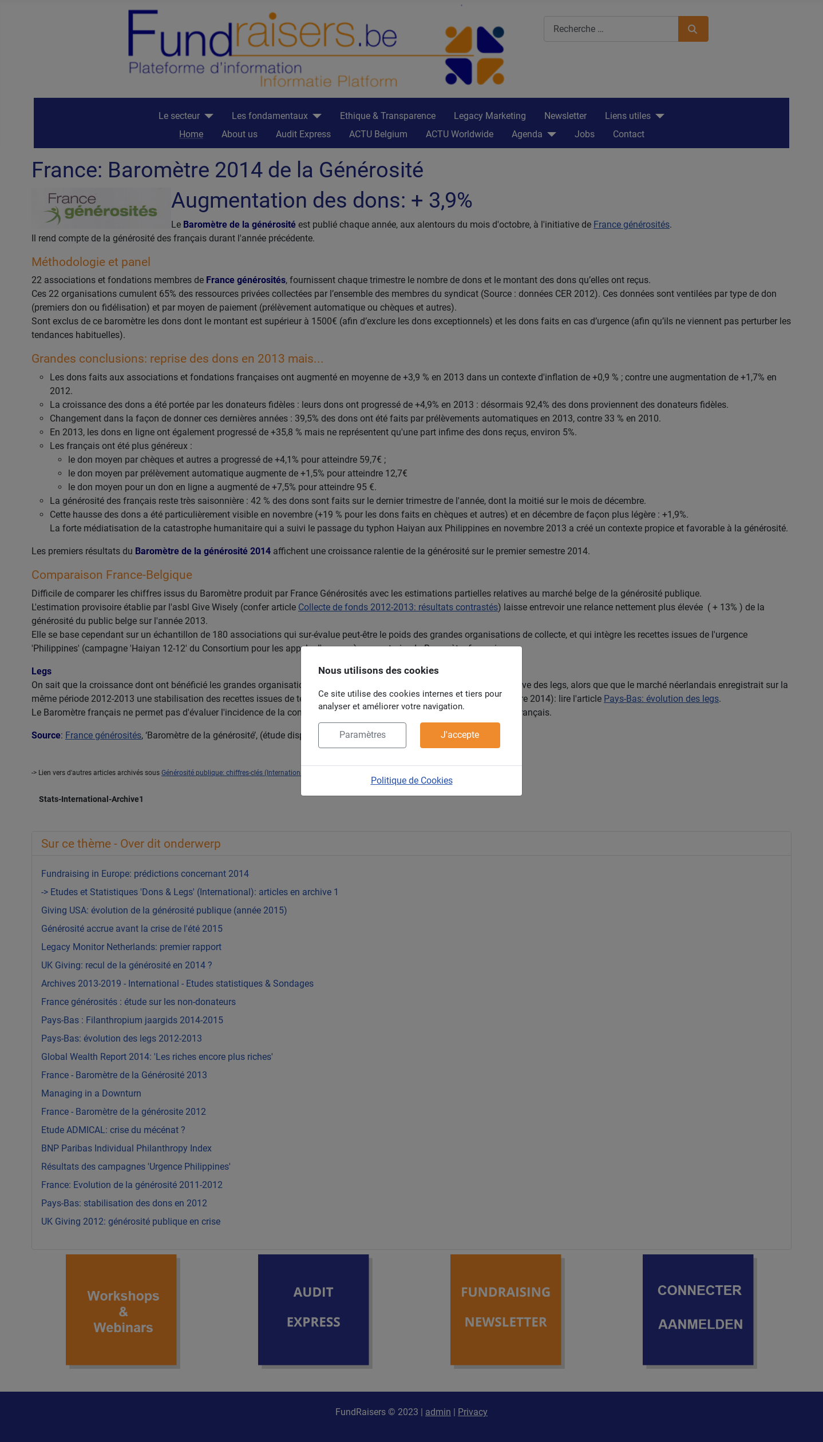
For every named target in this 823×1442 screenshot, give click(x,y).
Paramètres (362, 734)
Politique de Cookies (412, 780)
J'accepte (460, 734)
